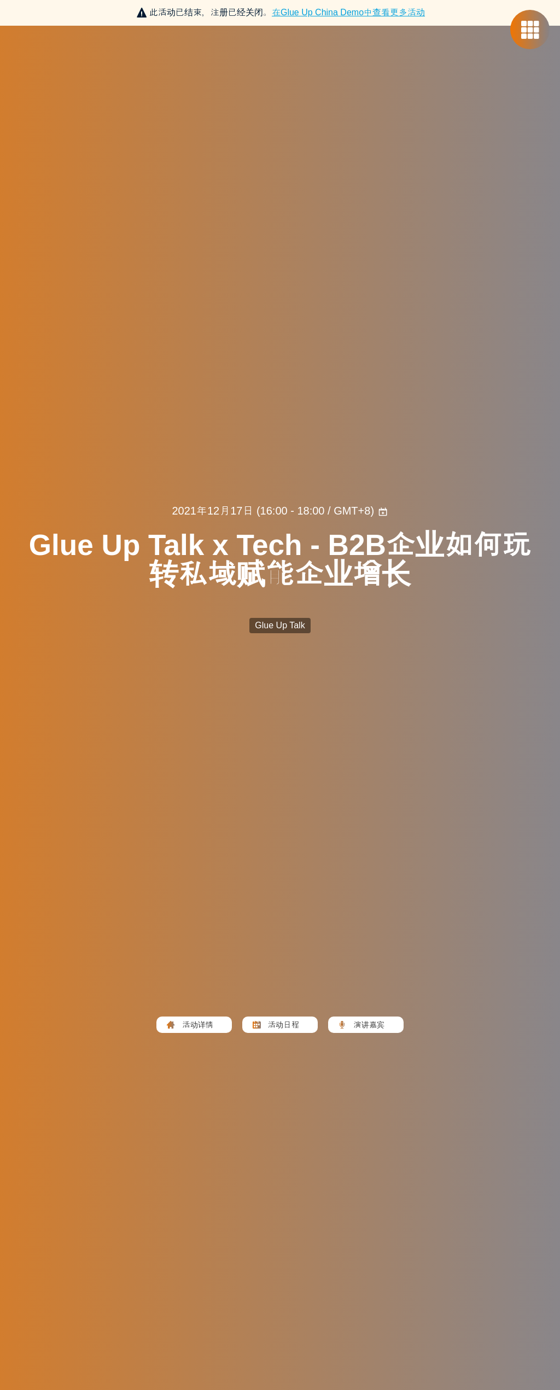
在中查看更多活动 (348, 12)
